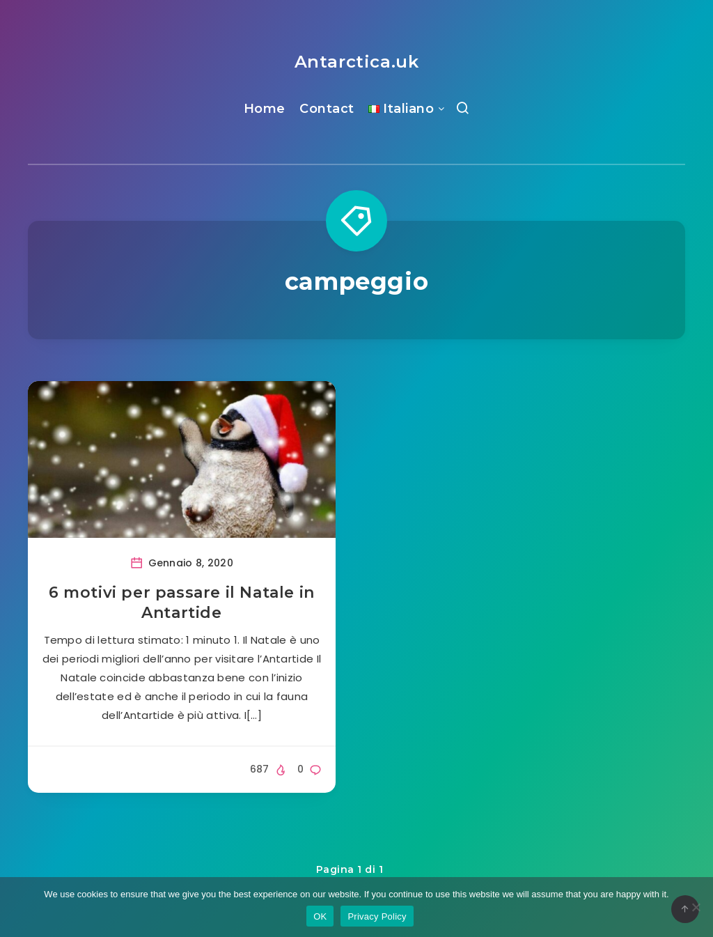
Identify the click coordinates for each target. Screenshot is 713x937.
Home (264, 108)
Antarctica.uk (357, 62)
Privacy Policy (376, 916)
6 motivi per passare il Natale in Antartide (182, 603)
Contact (326, 108)
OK (320, 916)
